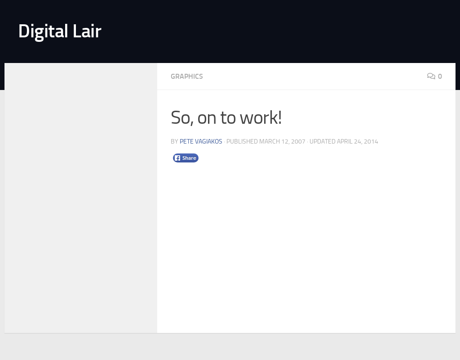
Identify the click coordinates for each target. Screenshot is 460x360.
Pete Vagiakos (201, 141)
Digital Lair (59, 31)
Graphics (187, 76)
